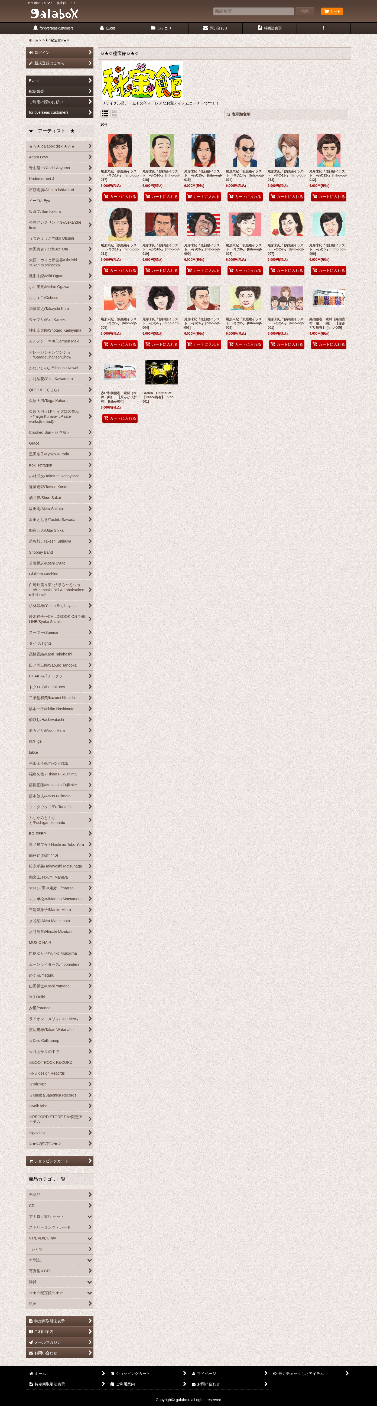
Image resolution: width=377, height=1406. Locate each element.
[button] (324, 28)
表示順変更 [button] (239, 114)
